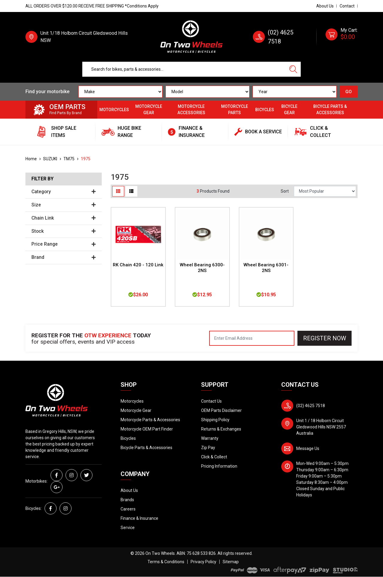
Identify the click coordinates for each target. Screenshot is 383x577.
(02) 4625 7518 (310, 405)
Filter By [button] (42, 179)
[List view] (131, 191)
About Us (325, 6)
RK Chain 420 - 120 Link (138, 265)
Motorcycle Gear (148, 109)
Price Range (63, 244)
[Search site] (293, 69)
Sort (285, 191)
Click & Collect (214, 456)
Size (63, 205)
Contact (347, 6)
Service (128, 527)
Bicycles (264, 109)
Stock (63, 231)
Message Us (307, 448)
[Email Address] (251, 338)
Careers (128, 509)
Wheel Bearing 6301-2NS (266, 267)
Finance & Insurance (139, 518)
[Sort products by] (325, 191)
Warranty (209, 438)
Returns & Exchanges (221, 429)
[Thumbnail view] (118, 191)
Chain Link (63, 218)
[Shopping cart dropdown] (342, 37)
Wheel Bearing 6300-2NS (202, 267)
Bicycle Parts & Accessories (330, 109)
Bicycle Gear (289, 109)
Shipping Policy (215, 419)
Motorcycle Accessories (191, 109)
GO (348, 91)
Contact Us (211, 401)
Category (63, 191)
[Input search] (184, 69)
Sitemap (231, 562)
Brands (127, 499)
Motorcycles (114, 109)
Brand (63, 257)
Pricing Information (219, 466)
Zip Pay (208, 447)
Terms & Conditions (166, 562)
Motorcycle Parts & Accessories (150, 419)
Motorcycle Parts (234, 109)
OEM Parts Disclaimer (221, 410)
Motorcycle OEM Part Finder (147, 429)
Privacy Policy (203, 562)
